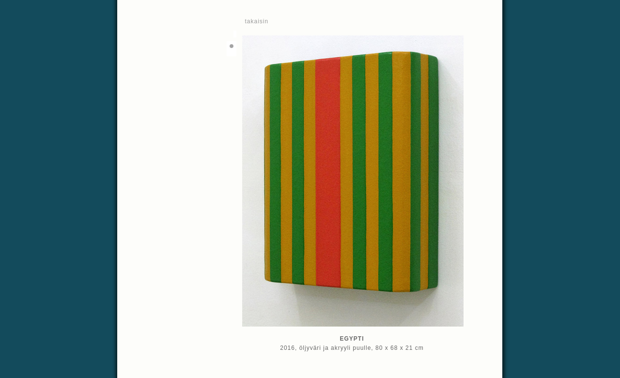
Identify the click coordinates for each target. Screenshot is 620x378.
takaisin (257, 21)
